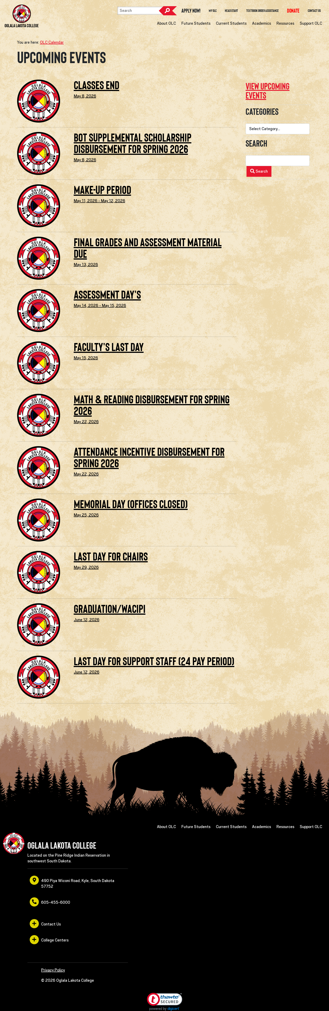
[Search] (140, 11)
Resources (285, 23)
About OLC (166, 23)
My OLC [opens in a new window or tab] (213, 11)
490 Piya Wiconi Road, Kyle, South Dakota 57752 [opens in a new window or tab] (72, 882)
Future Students (195, 23)
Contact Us (314, 11)
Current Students (231, 23)
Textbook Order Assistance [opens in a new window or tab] (262, 11)
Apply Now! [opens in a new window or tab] (191, 11)
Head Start (231, 11)
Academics (261, 23)
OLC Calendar (52, 42)
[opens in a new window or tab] (293, 11)
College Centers (49, 939)
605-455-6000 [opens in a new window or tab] (50, 901)
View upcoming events (267, 91)
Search (168, 10)
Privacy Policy (53, 970)
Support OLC (311, 23)
